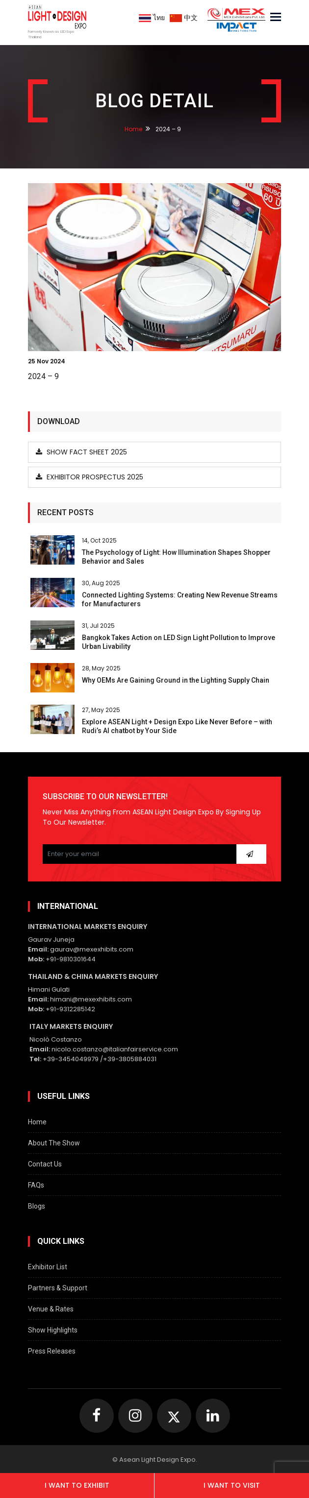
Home (133, 129)
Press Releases (52, 1351)
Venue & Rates (51, 1309)
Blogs (36, 1206)
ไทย (152, 18)
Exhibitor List (47, 1267)
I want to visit (232, 1485)
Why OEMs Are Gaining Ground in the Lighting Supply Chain (175, 680)
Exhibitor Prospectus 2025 (89, 477)
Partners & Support (57, 1288)
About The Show (54, 1143)
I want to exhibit (77, 1485)
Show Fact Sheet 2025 (81, 452)
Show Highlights (52, 1330)
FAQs (36, 1185)
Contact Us (45, 1164)
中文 (184, 18)
